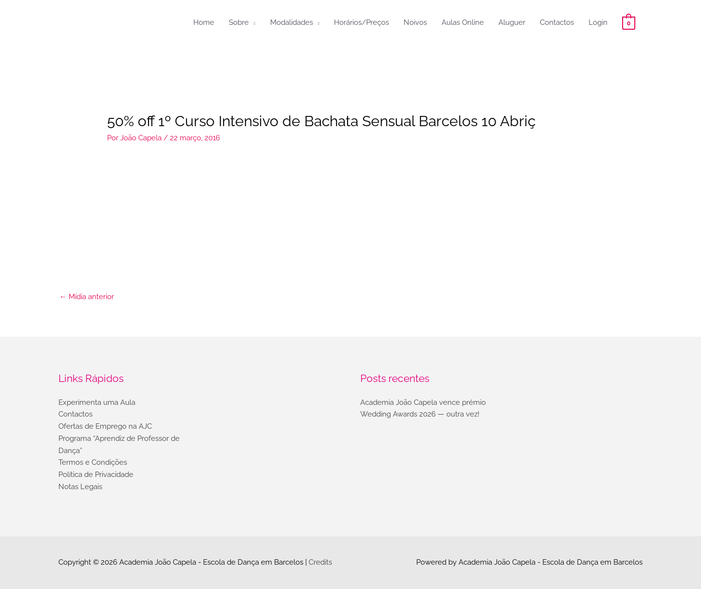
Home (203, 22)
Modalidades (291, 22)
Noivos (415, 22)
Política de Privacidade (95, 474)
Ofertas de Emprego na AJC (105, 426)
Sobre (239, 22)
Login (598, 22)
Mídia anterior (86, 296)
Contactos (557, 22)
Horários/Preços (361, 22)
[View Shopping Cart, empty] (628, 22)
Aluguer (511, 22)
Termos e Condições (92, 462)
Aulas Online (463, 22)
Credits (320, 562)
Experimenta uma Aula (96, 402)
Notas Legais (80, 486)
